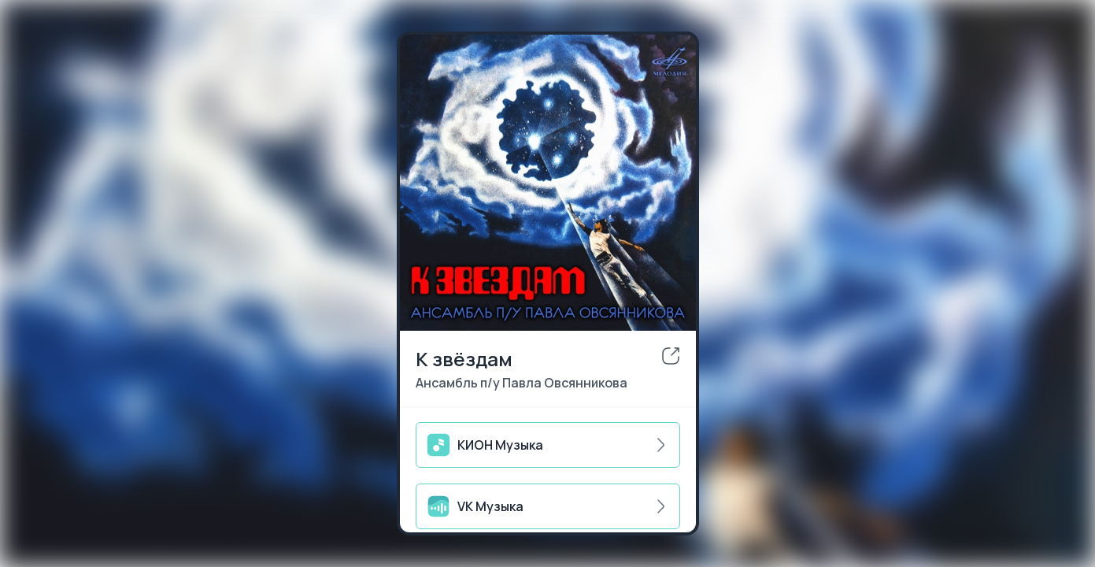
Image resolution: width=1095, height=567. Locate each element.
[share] (670, 355)
